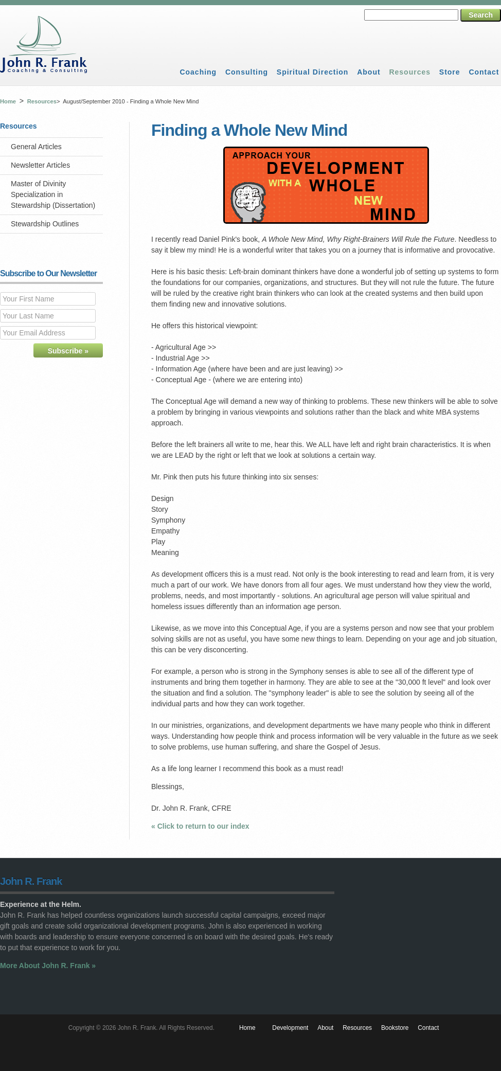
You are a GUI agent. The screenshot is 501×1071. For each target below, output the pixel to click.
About (368, 72)
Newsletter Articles (40, 165)
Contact (484, 72)
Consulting (246, 72)
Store (449, 72)
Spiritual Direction (313, 72)
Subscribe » (68, 351)
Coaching (198, 72)
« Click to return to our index (200, 826)
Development (290, 1027)
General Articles (36, 146)
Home (8, 101)
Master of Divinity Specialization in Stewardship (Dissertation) (53, 194)
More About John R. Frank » (48, 965)
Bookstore (395, 1027)
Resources (410, 72)
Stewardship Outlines (45, 224)
